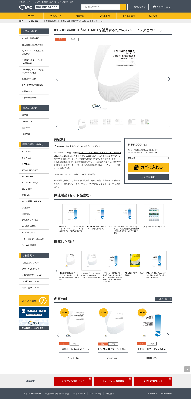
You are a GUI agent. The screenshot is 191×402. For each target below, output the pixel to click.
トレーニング (28, 121)
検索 (123, 7)
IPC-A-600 (26, 158)
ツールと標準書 (29, 245)
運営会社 (110, 393)
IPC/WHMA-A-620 (30, 170)
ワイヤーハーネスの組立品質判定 (33, 52)
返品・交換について (31, 287)
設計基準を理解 (29, 79)
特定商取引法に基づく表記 (57, 393)
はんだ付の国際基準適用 (33, 45)
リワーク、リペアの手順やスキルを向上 (33, 71)
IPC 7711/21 (27, 176)
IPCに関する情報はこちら (73, 381)
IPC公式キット (28, 232)
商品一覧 (80, 15)
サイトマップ (79, 393)
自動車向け (27, 91)
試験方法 (26, 195)
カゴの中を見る (163, 7)
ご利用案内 (104, 15)
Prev (57, 79)
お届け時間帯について (32, 275)
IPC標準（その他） (30, 220)
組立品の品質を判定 (31, 38)
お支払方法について (31, 281)
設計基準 (26, 208)
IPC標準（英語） (29, 226)
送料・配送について (31, 269)
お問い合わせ (140, 7)
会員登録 (26, 134)
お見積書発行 (148, 177)
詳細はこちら (153, 152)
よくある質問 (129, 15)
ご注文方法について (31, 263)
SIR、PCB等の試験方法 (32, 85)
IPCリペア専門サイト (153, 381)
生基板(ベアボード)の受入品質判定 (32, 61)
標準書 (25, 115)
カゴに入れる (152, 167)
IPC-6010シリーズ (30, 183)
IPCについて (56, 15)
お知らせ (153, 15)
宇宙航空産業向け (30, 97)
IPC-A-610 (26, 151)
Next (169, 79)
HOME (31, 15)
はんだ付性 (27, 189)
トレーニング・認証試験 (33, 239)
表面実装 (26, 214)
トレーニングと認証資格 (113, 381)
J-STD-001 (27, 164)
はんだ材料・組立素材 (32, 201)
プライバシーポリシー (31, 393)
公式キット (27, 128)
